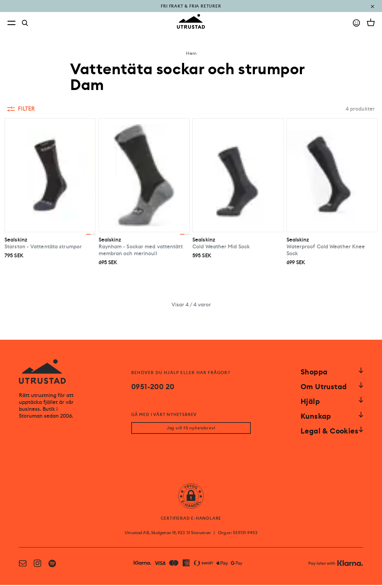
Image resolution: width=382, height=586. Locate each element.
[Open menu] (11, 23)
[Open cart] (371, 22)
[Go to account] (356, 23)
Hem (191, 53)
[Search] (25, 23)
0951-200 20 (152, 387)
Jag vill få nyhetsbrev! (191, 429)
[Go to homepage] (191, 21)
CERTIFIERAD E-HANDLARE (191, 519)
